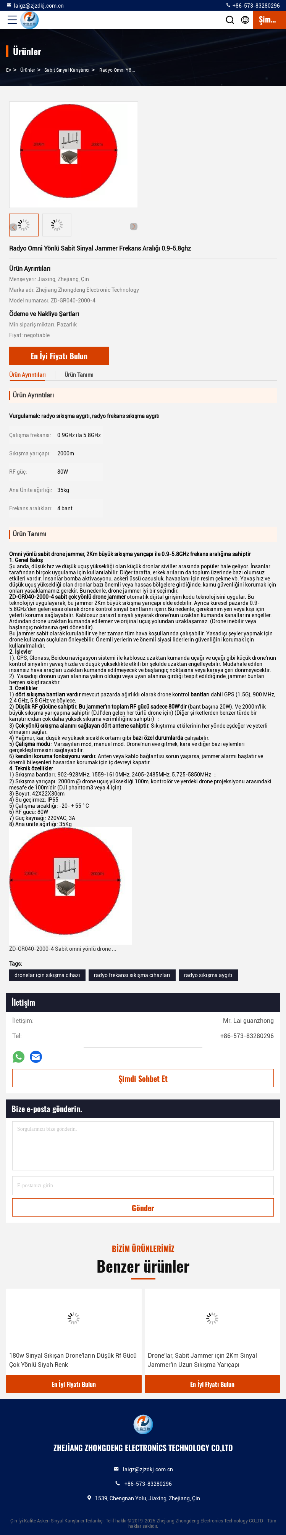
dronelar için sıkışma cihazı (47, 975)
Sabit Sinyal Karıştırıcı (66, 70)
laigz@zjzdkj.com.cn (35, 5)
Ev (8, 70)
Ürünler (27, 70)
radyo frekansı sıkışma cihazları (132, 975)
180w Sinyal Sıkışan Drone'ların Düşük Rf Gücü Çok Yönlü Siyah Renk (73, 1360)
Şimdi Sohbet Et (143, 1078)
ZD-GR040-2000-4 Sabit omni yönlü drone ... (62, 949)
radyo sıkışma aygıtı (208, 975)
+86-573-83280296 (252, 5)
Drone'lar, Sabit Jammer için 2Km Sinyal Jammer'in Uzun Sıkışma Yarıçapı (202, 1360)
